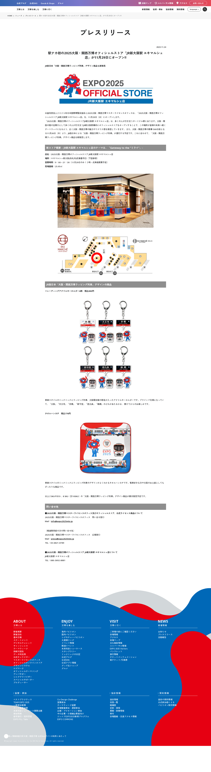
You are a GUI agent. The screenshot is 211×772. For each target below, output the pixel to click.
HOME (10, 16)
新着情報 (146, 9)
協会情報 (169, 9)
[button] (203, 592)
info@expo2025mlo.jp (62, 521)
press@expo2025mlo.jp (62, 538)
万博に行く (47, 9)
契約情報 (180, 9)
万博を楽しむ (33, 9)
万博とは (20, 9)
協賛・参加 (157, 9)
